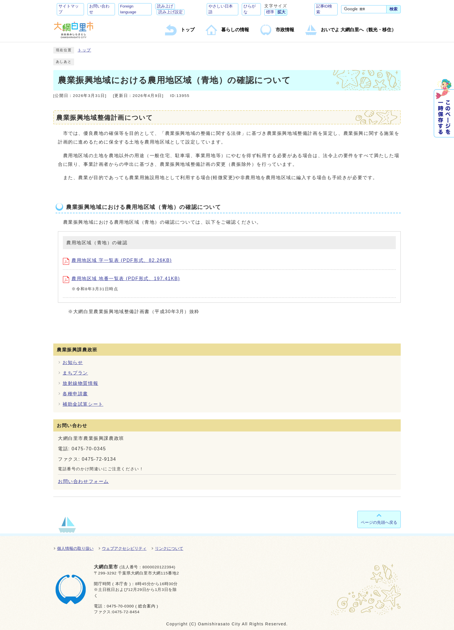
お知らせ (73, 362)
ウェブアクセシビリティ (124, 548)
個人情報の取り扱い (75, 548)
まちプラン (75, 372)
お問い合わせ (99, 9)
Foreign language (128, 9)
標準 (270, 12)
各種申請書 (75, 393)
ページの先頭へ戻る (379, 522)
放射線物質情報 (80, 383)
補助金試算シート (83, 404)
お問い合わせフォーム (83, 481)
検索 (393, 9)
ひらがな (250, 9)
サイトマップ (68, 9)
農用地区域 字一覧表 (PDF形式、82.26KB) (117, 260)
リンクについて (169, 548)
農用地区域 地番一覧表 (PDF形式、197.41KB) (121, 278)
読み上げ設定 (170, 12)
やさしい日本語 (220, 9)
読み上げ (165, 6)
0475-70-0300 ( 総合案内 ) (132, 606)
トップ (84, 50)
